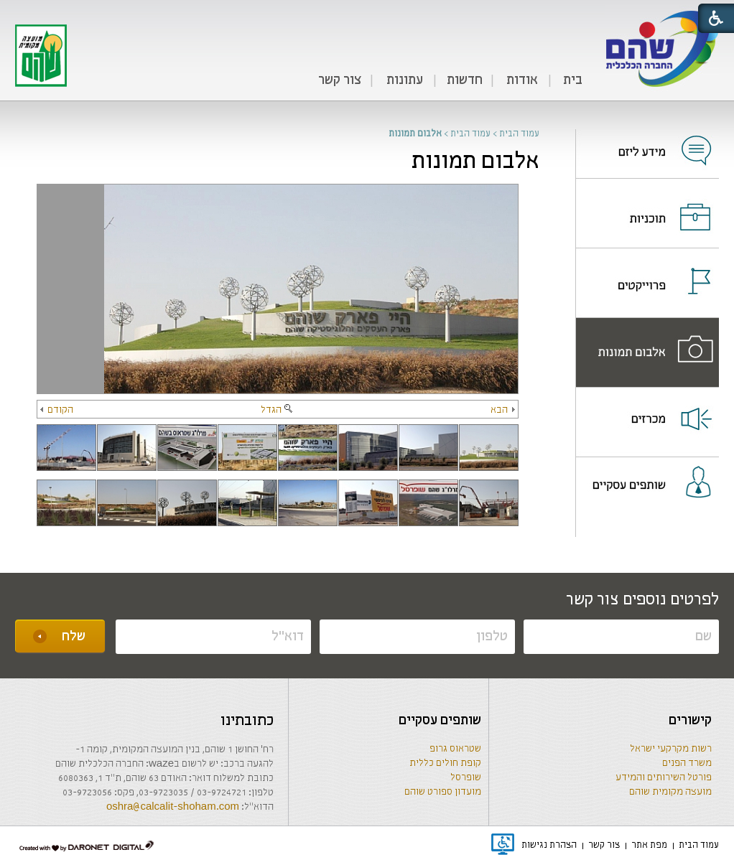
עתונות (404, 80)
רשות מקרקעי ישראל (671, 749)
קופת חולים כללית (445, 763)
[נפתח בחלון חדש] (647, 141)
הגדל (277, 410)
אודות (522, 80)
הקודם (56, 410)
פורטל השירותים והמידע (663, 777)
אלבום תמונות (475, 162)
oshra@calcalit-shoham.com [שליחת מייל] (172, 807)
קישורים (690, 720)
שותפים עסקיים (440, 720)
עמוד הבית (519, 134)
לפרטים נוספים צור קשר (642, 600)
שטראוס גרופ (455, 749)
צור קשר (339, 80)
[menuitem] (572, 81)
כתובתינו (247, 721)
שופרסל (465, 777)
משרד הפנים (687, 763)
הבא (503, 410)
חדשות (465, 80)
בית (572, 80)
